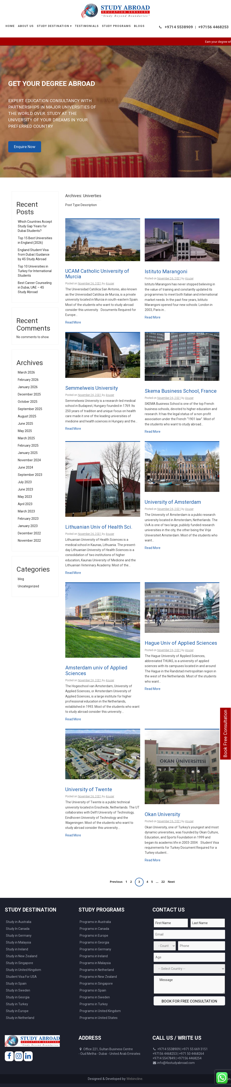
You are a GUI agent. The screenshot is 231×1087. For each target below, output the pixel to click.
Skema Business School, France (181, 391)
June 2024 (25, 467)
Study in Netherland (20, 1018)
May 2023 (25, 496)
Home (10, 26)
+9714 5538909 (179, 27)
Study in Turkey (17, 1004)
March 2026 (26, 372)
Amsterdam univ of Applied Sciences (96, 670)
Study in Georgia (17, 997)
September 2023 (30, 475)
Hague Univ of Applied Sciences (181, 643)
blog (21, 579)
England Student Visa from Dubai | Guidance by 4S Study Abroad (34, 254)
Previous (116, 882)
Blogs (139, 26)
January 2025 (28, 453)
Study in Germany (18, 935)
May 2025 (25, 431)
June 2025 (25, 423)
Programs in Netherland (97, 970)
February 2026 (28, 380)
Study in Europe (17, 1011)
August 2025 (27, 416)
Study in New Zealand (21, 956)
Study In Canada (17, 929)
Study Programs (116, 26)
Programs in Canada (94, 929)
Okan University (162, 814)
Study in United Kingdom (23, 970)
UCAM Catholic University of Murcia (97, 273)
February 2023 (28, 518)
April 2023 (25, 504)
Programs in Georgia (94, 942)
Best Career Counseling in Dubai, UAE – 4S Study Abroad (35, 287)
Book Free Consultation (225, 734)
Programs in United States (99, 1018)
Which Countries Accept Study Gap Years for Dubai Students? (35, 226)
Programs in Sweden (95, 997)
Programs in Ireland (94, 956)
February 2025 (28, 445)
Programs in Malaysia (95, 963)
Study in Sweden (18, 990)
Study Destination (53, 26)
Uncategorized (28, 586)
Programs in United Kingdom (100, 1011)
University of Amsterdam (173, 502)
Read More (73, 322)
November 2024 (29, 460)
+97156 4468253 (213, 27)
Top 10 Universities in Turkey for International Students (35, 271)
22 (163, 882)
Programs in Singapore (96, 983)
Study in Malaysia (18, 942)
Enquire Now (24, 146)
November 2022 (29, 540)
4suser (110, 283)
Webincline (134, 1079)
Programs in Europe (94, 935)
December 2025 (29, 394)
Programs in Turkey (94, 1004)
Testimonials (87, 26)
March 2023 (26, 511)
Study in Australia (18, 922)
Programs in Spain (93, 990)
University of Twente (88, 789)
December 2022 (29, 533)
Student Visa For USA (21, 976)
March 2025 (26, 438)
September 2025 (30, 409)
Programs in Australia (95, 922)
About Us (26, 26)
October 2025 (27, 401)
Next (171, 882)
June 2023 (25, 489)
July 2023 (25, 482)
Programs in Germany (95, 949)
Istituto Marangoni (166, 271)
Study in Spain (16, 983)
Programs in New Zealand (98, 976)
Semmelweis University (91, 388)
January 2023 (28, 526)
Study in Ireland (17, 949)
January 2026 (28, 387)
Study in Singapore (19, 963)
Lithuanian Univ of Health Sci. (98, 527)
